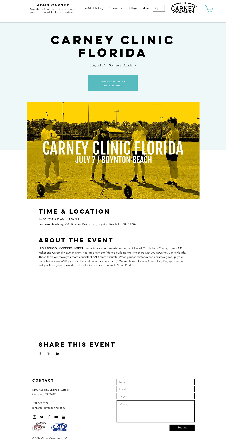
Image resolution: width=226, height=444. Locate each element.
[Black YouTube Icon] (56, 417)
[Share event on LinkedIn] (57, 353)
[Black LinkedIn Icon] (63, 417)
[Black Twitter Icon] (42, 417)
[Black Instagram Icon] (34, 417)
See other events (113, 85)
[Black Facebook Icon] (49, 417)
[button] (209, 8)
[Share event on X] (49, 353)
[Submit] (182, 428)
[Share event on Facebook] (40, 353)
